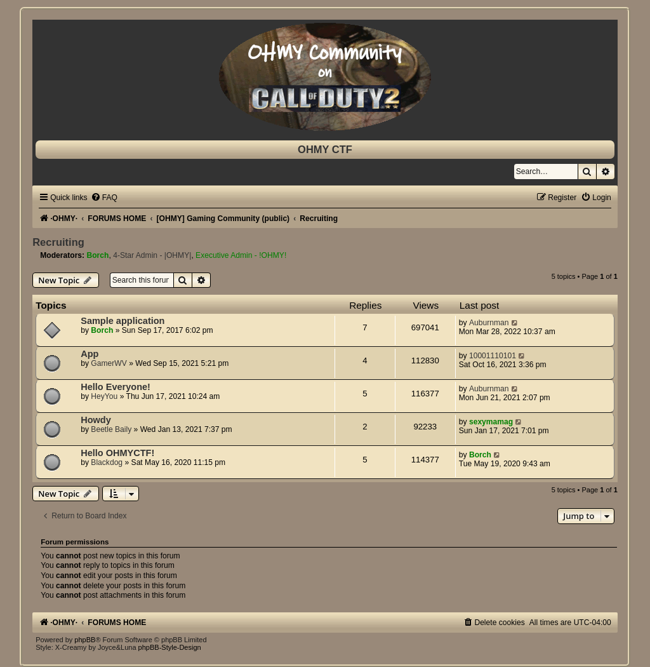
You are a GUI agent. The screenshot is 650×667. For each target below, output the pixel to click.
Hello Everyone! (115, 387)
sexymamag (491, 421)
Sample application (122, 321)
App (89, 354)
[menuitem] (104, 197)
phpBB (84, 639)
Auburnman (489, 322)
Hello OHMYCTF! (117, 453)
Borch (97, 255)
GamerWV (108, 363)
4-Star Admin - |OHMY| (152, 255)
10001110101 (492, 355)
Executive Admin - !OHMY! (241, 255)
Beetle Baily (111, 429)
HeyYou (104, 396)
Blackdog (107, 462)
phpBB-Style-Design (169, 647)
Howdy (96, 420)
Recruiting (58, 242)
